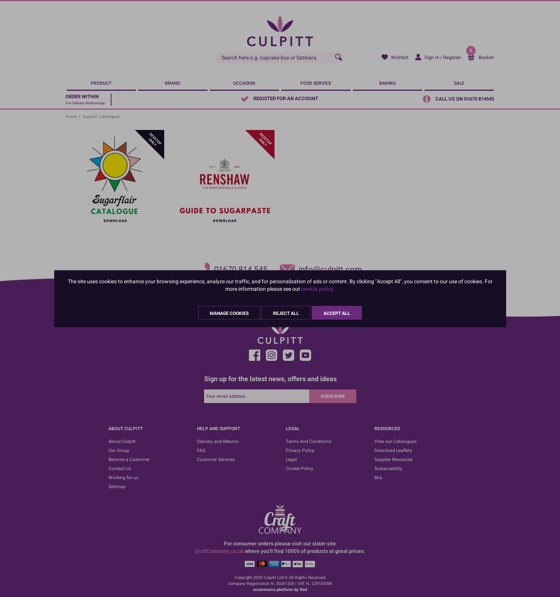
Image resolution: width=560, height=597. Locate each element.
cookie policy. (318, 289)
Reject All (286, 313)
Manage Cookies (229, 313)
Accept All (336, 313)
